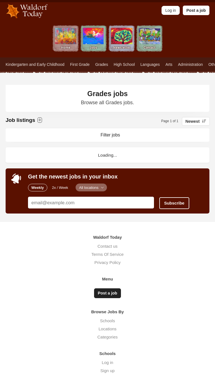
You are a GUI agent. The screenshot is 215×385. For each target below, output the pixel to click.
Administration (190, 64)
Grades (101, 64)
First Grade (80, 64)
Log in (107, 361)
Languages (150, 64)
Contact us (107, 245)
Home (66, 41)
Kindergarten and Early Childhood (35, 64)
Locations (107, 328)
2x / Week (60, 187)
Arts (168, 64)
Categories (107, 336)
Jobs (94, 41)
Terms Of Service (107, 253)
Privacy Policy (107, 261)
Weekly (37, 187)
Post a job (196, 10)
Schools (107, 319)
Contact (149, 41)
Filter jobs (110, 135)
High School (124, 64)
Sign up (108, 369)
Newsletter (121, 41)
